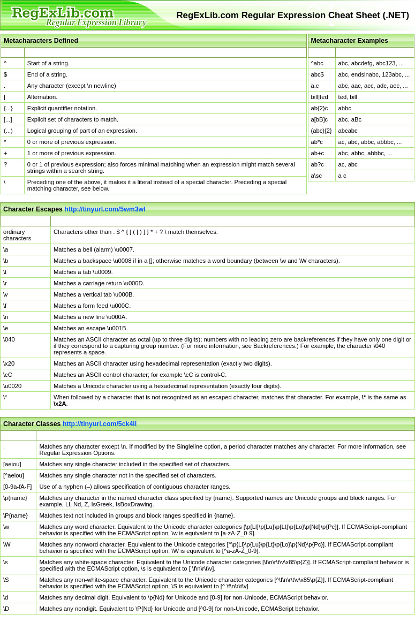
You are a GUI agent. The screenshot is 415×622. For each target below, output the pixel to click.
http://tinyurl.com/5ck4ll (100, 424)
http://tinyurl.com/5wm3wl (104, 209)
